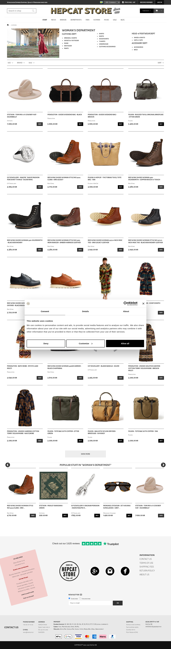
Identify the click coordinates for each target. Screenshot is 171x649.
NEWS (53, 20)
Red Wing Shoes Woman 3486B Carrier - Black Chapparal (64, 367)
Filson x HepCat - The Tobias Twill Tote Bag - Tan (104, 178)
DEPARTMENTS (76, 20)
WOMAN (96, 20)
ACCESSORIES (138, 47)
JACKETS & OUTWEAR (71, 41)
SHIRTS (101, 34)
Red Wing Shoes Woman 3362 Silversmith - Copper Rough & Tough (144, 178)
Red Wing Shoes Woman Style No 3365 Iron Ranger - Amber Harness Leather (64, 241)
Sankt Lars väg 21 (44, 627)
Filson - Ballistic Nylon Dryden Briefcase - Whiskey (102, 432)
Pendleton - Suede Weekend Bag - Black (64, 115)
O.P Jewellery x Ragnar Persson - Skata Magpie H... (85, 507)
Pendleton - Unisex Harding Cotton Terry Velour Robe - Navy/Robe (23, 432)
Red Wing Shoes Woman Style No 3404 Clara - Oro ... (20, 507)
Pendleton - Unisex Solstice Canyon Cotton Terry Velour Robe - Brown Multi (144, 368)
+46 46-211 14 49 (28, 625)
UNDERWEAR (103, 44)
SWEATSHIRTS (104, 39)
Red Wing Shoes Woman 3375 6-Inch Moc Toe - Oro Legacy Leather (105, 241)
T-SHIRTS (102, 41)
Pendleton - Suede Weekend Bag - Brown (102, 116)
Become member (146, 2)
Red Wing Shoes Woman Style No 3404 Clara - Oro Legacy (63, 178)
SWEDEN (41, 632)
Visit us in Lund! (28, 597)
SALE (114, 20)
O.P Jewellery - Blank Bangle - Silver (103, 366)
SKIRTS (101, 36)
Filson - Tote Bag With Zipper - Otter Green (63, 432)
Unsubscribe (86, 599)
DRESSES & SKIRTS (70, 38)
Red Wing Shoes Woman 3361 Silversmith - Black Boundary (24, 241)
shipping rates (133, 627)
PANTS (66, 48)
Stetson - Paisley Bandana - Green (51, 507)
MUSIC (106, 20)
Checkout (146, 11)
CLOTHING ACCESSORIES (107, 47)
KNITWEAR (68, 46)
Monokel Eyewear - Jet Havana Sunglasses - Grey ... (116, 507)
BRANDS (63, 20)
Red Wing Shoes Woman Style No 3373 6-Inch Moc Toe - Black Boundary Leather (145, 241)
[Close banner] (143, 304)
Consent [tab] (45, 311)
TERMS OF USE (146, 563)
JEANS (66, 43)
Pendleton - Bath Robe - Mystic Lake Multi (22, 367)
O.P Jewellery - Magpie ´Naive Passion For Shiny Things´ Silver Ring (23, 178)
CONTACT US (145, 559)
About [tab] (126, 311)
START (44, 20)
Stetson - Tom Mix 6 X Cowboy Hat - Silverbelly (22, 116)
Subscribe (74, 599)
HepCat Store (42, 625)
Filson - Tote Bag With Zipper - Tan (143, 431)
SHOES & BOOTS (139, 38)
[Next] (163, 465)
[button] (157, 11)
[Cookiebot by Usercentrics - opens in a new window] (125, 304)
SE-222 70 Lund (43, 630)
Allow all (125, 343)
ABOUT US (144, 574)
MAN (87, 20)
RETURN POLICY (147, 570)
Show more (85, 454)
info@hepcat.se (28, 632)
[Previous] (7, 465)
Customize (85, 343)
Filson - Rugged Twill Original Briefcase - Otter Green (145, 116)
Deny (45, 343)
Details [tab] (85, 311)
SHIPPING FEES (146, 566)
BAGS (136, 50)
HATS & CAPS (138, 40)
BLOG (122, 20)
